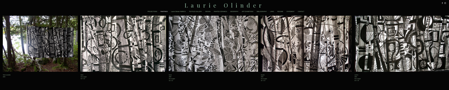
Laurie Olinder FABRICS (178, 11)
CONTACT (301, 11)
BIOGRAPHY (234, 11)
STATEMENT (290, 11)
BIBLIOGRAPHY (262, 11)
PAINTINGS (164, 11)
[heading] (224, 5)
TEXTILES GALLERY (195, 11)
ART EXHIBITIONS (247, 11)
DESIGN (207, 11)
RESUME (280, 11)
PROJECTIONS (152, 11)
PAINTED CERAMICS (220, 11)
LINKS (272, 11)
